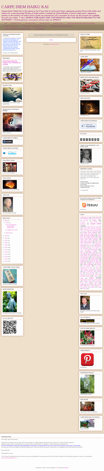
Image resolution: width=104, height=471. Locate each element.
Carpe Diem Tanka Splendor (89, 239)
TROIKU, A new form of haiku (11, 26)
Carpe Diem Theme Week (87, 241)
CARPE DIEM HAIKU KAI (25, 6)
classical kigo (84, 276)
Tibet (97, 267)
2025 (6, 220)
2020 (6, 242)
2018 (6, 247)
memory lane (87, 281)
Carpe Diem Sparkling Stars (93, 230)
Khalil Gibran (91, 253)
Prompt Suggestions (40, 29)
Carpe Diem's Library (44, 23)
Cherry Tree (90, 244)
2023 (6, 235)
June (7, 222)
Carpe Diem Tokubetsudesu (90, 241)
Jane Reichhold (92, 250)
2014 (6, 256)
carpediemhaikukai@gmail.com (9, 458)
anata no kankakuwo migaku (90, 271)
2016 (6, 252)
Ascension (85, 220)
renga (99, 287)
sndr (57, 467)
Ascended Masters (96, 218)
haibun (96, 276)
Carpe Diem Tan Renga (87, 234)
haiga (81, 278)
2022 (6, 238)
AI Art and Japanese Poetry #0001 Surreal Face (11, 226)
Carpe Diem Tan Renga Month (90, 236)
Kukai (100, 253)
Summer (99, 264)
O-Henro (94, 257)
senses (85, 288)
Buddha (96, 222)
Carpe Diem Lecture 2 (30, 23)
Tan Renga (87, 265)
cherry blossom (90, 273)
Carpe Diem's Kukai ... (58, 23)
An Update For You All (11, 230)
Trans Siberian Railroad (86, 270)
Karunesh (82, 253)
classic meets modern (93, 274)
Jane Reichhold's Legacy (88, 251)
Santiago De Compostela (94, 263)
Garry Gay (88, 245)
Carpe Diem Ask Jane (93, 226)
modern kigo (93, 282)
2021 (6, 240)
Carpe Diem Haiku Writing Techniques (90, 228)
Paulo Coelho (95, 258)
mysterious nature (85, 284)
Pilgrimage (83, 261)
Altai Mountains (84, 218)
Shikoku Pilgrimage (88, 264)
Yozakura (98, 270)
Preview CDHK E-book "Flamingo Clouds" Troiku (34, 26)
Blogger (66, 467)
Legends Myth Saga (88, 254)
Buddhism (83, 224)
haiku (91, 278)
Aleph (97, 217)
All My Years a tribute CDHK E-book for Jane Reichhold (81, 23)
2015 (6, 254)
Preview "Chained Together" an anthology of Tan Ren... (17, 29)
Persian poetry (84, 260)
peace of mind (90, 285)
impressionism (84, 280)
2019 (6, 245)
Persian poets (95, 260)
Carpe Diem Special (90, 232)
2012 (6, 261)
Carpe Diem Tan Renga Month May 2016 (90, 237)
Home (5, 23)
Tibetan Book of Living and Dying (89, 268)
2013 (6, 259)
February (8, 233)
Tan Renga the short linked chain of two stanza (61, 26)
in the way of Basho (96, 280)
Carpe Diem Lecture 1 (16, 23)
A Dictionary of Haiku (86, 217)
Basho (94, 220)
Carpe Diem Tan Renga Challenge (90, 234)
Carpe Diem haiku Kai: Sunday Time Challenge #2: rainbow (12, 62)
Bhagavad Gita (84, 222)
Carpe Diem (95, 224)
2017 (6, 249)
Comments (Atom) (54, 44)
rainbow (93, 287)
